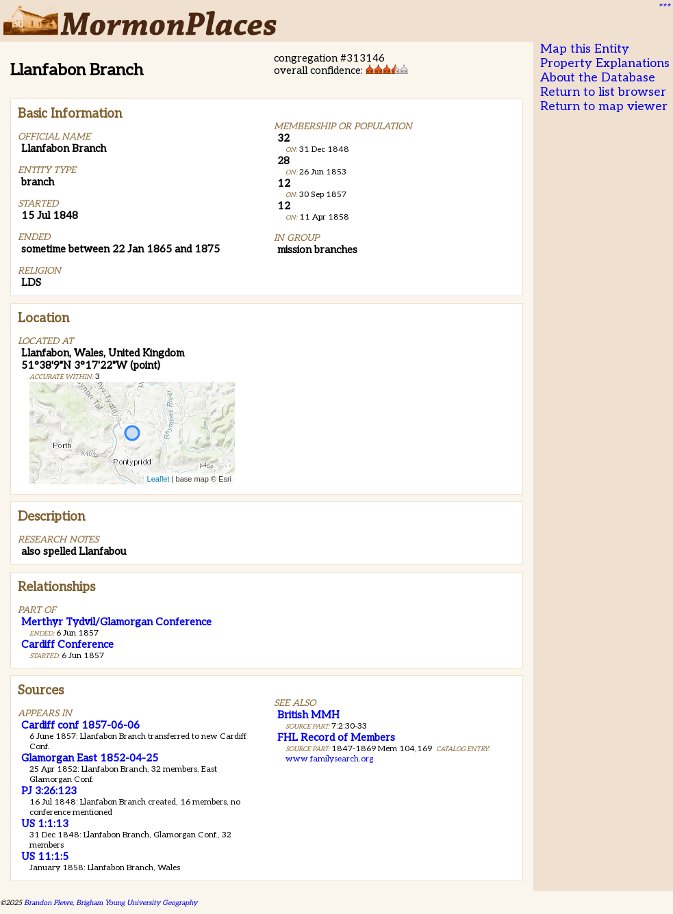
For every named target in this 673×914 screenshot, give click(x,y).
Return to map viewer (604, 106)
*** (663, 7)
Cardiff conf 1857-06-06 (80, 725)
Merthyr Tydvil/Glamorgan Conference (116, 622)
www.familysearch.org (329, 759)
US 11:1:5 (44, 856)
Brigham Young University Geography (136, 902)
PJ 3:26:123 (49, 791)
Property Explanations (605, 63)
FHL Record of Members (336, 737)
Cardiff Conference (67, 644)
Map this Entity (584, 49)
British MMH (308, 715)
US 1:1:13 (44, 824)
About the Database (597, 77)
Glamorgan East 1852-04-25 (89, 758)
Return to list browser (603, 92)
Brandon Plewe (48, 902)
